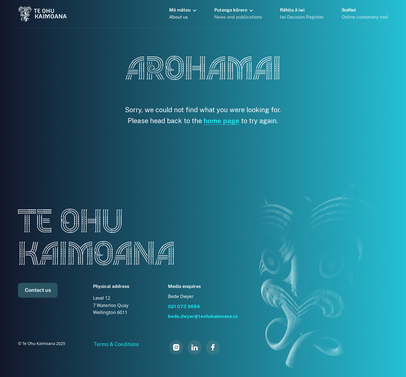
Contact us (38, 290)
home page (221, 121)
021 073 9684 (184, 306)
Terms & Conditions (116, 344)
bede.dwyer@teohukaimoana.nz (203, 316)
